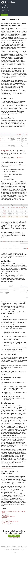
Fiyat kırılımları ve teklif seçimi (8, 516)
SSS (25, 547)
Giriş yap (3, 12)
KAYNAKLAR (3, 9)
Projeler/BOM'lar (5, 513)
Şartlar (7, 549)
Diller (26, 546)
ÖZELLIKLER (3, 5)
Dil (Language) (5, 11)
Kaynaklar (17, 547)
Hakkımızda (16, 549)
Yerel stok (4, 518)
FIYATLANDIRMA (4, 7)
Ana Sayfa (3, 546)
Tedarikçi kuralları (5, 522)
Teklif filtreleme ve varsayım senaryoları (10, 521)
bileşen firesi (20, 157)
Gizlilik (11, 549)
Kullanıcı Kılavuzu (5, 468)
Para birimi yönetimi (6, 520)
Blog (22, 547)
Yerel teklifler (4, 517)
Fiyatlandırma (20, 546)
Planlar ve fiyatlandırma (14, 537)
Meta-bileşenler (5, 150)
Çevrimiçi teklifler (5, 515)
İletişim (22, 549)
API (13, 547)
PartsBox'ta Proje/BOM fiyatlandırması (10, 523)
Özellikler (14, 546)
